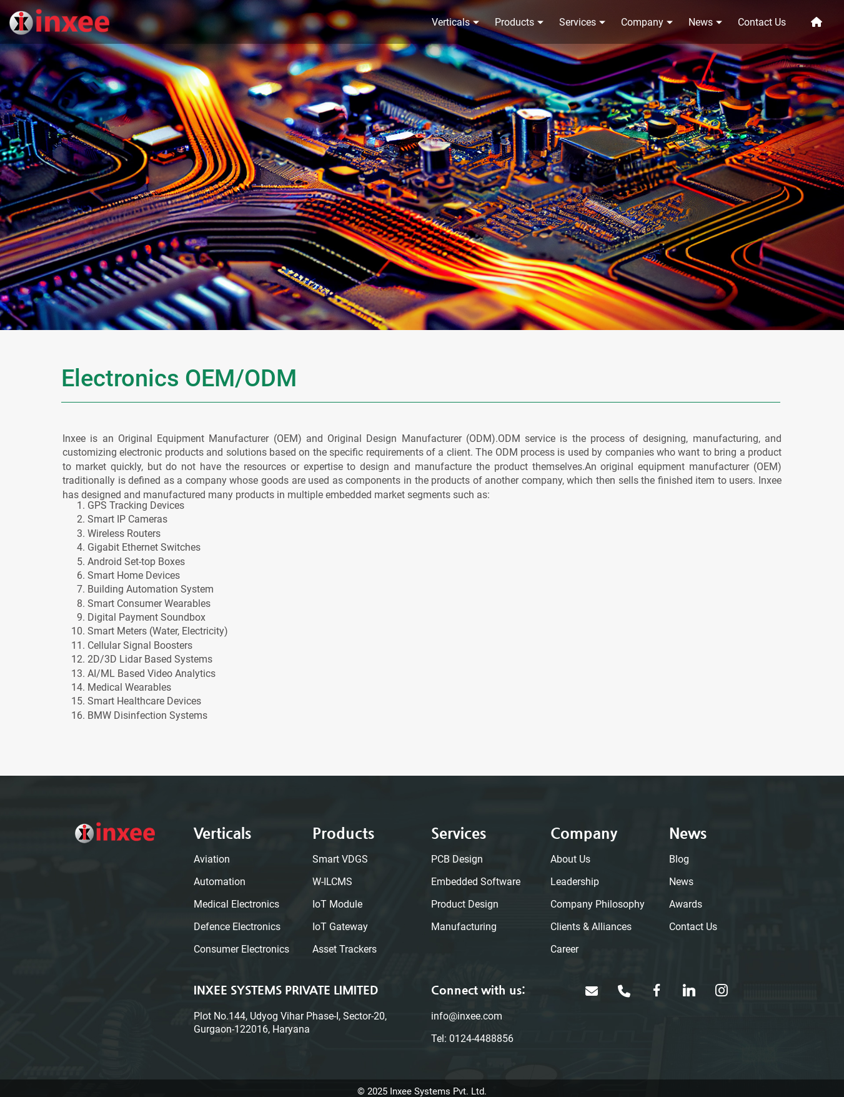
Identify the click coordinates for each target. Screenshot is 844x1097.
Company (642, 22)
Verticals (451, 22)
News (700, 22)
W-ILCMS (332, 882)
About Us (570, 859)
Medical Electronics (236, 904)
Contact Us (762, 22)
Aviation (212, 859)
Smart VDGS (340, 859)
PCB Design (457, 859)
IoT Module (337, 904)
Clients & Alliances (591, 927)
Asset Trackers (344, 949)
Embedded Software (475, 882)
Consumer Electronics (241, 949)
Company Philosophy (597, 904)
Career (564, 949)
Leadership (574, 882)
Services (577, 22)
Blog (679, 859)
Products (514, 22)
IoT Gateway (340, 927)
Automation (220, 882)
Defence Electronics (237, 927)
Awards (685, 904)
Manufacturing (464, 927)
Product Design (465, 904)
